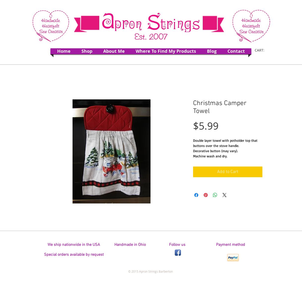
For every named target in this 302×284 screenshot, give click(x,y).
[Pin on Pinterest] (206, 195)
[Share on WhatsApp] (215, 195)
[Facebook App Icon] (178, 253)
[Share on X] (224, 195)
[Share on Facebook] (196, 195)
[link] (263, 50)
